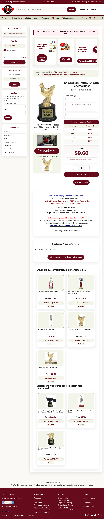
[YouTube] (92, 515)
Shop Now (7, 131)
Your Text (69, 96)
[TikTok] (95, 515)
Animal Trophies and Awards (74, 75)
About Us (7, 138)
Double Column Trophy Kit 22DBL (50, 292)
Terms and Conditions (42, 507)
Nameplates (68, 18)
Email (5, 109)
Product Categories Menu (13, 33)
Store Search (8, 135)
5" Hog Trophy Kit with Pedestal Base (49, 448)
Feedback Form (88, 506)
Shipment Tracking (65, 503)
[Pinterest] (98, 515)
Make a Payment (64, 507)
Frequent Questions (41, 505)
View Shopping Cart (65, 510)
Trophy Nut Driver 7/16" (46, 329)
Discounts (37, 500)
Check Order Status (65, 505)
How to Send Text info (42, 510)
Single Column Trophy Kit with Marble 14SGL (79, 292)
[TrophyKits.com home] (8, 9)
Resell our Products (41, 512)
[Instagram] (88, 515)
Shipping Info (63, 498)
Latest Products (9, 152)
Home (5, 18)
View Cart (11, 45)
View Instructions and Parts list (46, 151)
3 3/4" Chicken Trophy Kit (47, 367)
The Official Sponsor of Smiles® (13, 2)
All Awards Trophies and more (65, 72)
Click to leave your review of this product (65, 257)
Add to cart (81, 174)
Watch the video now (56, 127)
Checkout (14, 62)
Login (14, 84)
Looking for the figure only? (47, 163)
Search (71, 9)
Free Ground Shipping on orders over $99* (86, 2)
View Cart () (94, 9)
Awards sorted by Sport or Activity (49, 75)
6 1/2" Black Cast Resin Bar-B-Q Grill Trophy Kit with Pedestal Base (50, 411)
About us (37, 498)
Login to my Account (66, 500)
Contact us (38, 503)
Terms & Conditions (10, 142)
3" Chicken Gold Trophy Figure (79, 329)
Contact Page (87, 502)
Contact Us (7, 145)
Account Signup (9, 149)
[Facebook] (85, 515)
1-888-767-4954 (48, 2)
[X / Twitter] (101, 515)
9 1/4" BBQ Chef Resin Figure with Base (80, 411)
